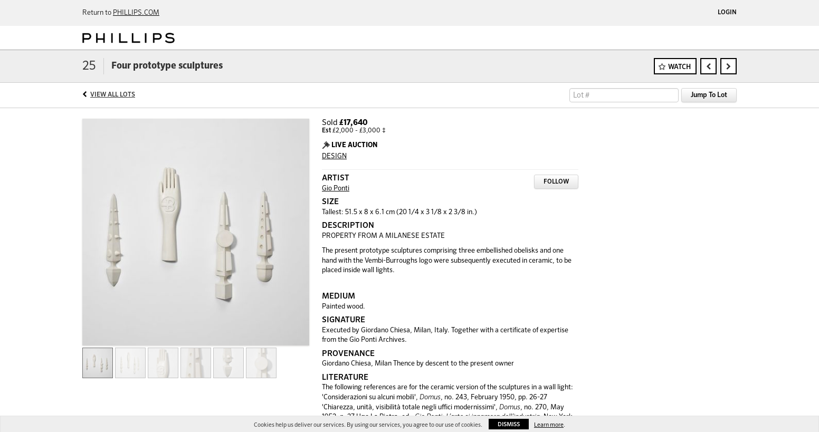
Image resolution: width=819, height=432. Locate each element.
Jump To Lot (709, 95)
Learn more (549, 425)
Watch (679, 67)
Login (727, 12)
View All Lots (112, 95)
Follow (556, 182)
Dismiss (509, 424)
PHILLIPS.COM (136, 12)
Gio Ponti (335, 188)
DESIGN (334, 156)
